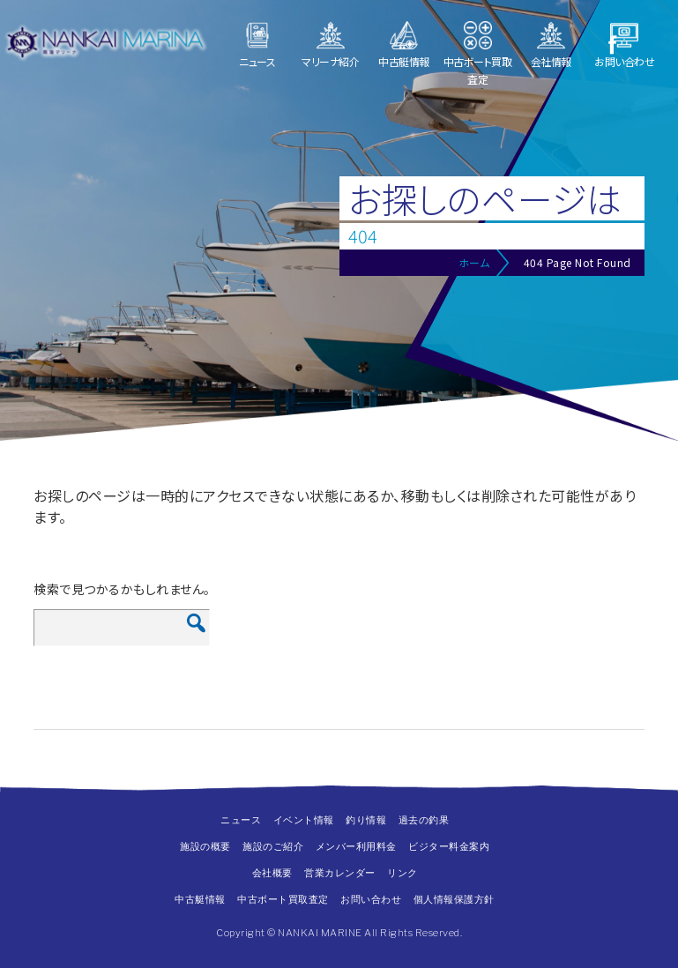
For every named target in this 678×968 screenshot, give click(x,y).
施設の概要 (205, 846)
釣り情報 (366, 820)
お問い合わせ (624, 61)
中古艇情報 (403, 61)
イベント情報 (303, 820)
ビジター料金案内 (448, 846)
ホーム (474, 262)
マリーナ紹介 (330, 61)
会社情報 (551, 61)
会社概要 (272, 873)
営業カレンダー (340, 873)
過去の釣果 (424, 820)
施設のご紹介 (272, 846)
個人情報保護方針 (454, 899)
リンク (402, 873)
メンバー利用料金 (356, 846)
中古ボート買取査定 (477, 70)
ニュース (257, 61)
